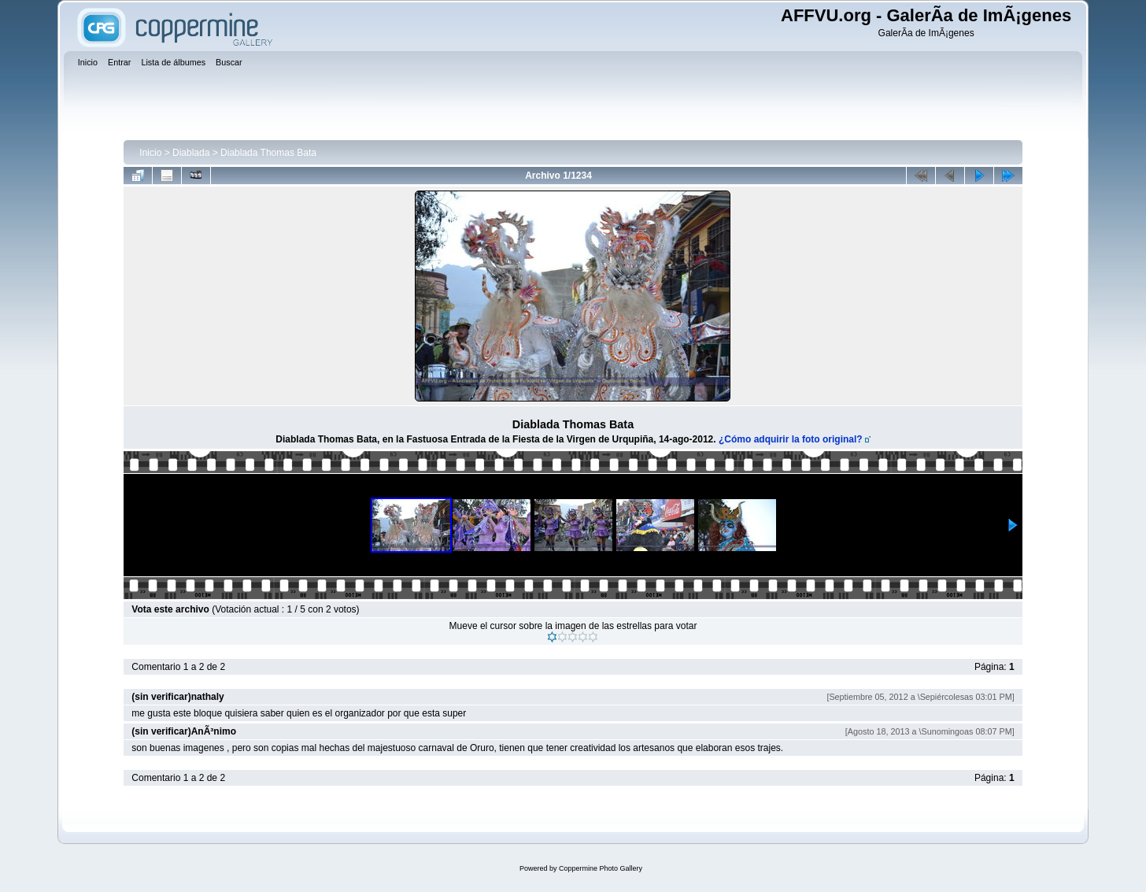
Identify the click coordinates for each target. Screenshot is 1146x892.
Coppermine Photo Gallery (600, 868)
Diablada (190, 152)
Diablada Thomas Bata (268, 152)
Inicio (150, 152)
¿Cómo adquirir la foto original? (791, 439)
